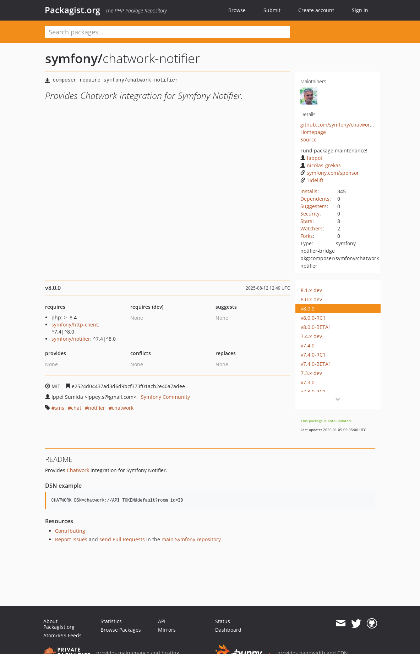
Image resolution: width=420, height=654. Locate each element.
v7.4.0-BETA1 (316, 363)
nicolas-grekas (320, 165)
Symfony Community (165, 396)
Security (310, 213)
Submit (271, 10)
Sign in (360, 10)
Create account (316, 10)
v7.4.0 (308, 345)
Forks (306, 236)
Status (222, 621)
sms (59, 407)
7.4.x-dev (311, 336)
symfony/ (74, 58)
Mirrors (167, 629)
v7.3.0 (308, 382)
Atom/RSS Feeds (62, 635)
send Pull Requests (122, 539)
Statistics (111, 621)
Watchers (311, 228)
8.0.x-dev (311, 299)
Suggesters (313, 206)
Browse (237, 10)
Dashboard (228, 629)
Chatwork (78, 470)
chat (76, 407)
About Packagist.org (59, 624)
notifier (96, 407)
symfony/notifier (70, 338)
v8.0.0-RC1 (313, 317)
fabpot (311, 158)
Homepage (313, 132)
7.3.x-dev (311, 373)
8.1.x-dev (311, 290)
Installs (308, 191)
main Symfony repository (191, 539)
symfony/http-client (74, 324)
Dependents (314, 198)
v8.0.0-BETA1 (316, 327)
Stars (306, 221)
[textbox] (167, 32)
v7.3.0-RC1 (313, 391)
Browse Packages (120, 629)
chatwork (122, 407)
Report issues (71, 539)
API (161, 621)
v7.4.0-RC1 (313, 354)
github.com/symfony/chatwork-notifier (345, 124)
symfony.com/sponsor (329, 172)
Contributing (70, 530)
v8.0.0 (308, 308)
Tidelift (311, 180)
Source (308, 139)
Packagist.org (72, 10)
